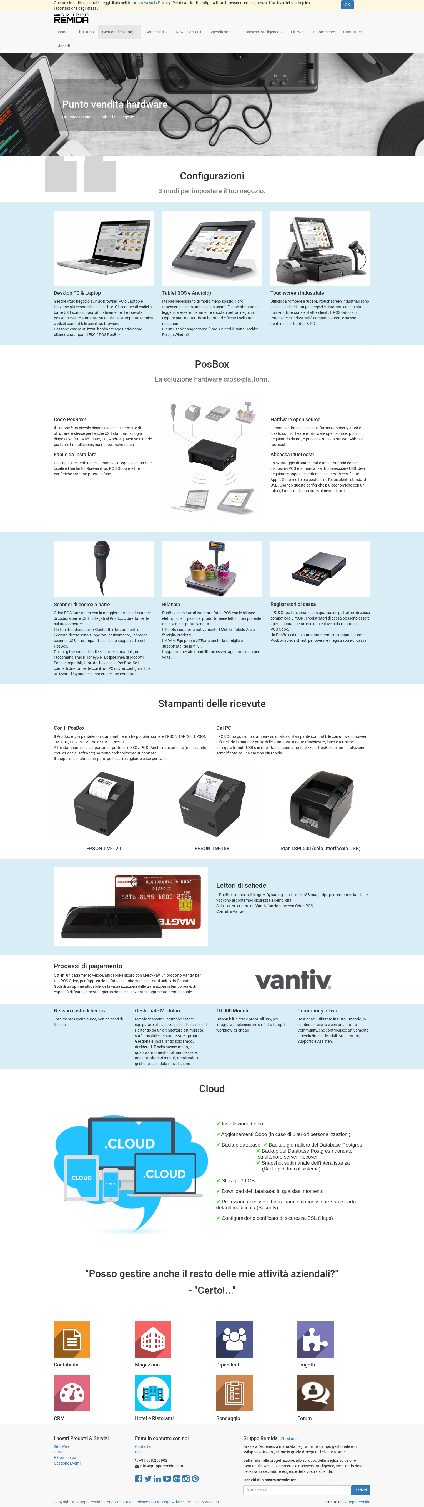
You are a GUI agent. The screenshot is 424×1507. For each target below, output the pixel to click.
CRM (58, 1452)
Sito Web (61, 1446)
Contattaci (144, 1446)
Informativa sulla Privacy (149, 3)
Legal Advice (173, 1502)
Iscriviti (361, 1490)
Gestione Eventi (67, 1463)
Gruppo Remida (356, 1502)
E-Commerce (65, 1457)
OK (347, 4)
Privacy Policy (147, 1502)
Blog (139, 1452)
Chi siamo (289, 1438)
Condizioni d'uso (118, 1502)
